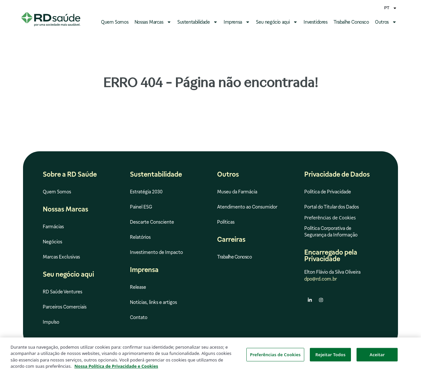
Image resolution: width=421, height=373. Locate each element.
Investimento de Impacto (156, 252)
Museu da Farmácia (237, 191)
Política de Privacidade (327, 191)
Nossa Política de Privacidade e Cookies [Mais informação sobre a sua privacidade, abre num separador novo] (116, 369)
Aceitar (377, 358)
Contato (138, 317)
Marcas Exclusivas (61, 257)
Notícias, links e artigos (153, 302)
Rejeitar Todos (330, 358)
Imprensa (237, 22)
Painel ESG (141, 207)
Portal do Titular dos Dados (331, 207)
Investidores (315, 22)
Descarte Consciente (152, 222)
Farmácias (53, 226)
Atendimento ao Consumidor (247, 207)
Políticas (226, 222)
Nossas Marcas (153, 22)
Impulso (51, 322)
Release (138, 287)
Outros (386, 22)
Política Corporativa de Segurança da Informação (331, 231)
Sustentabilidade (197, 22)
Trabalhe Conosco (351, 22)
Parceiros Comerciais (65, 307)
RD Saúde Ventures (62, 291)
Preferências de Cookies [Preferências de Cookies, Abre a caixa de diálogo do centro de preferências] (275, 358)
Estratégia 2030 (146, 191)
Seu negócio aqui (277, 22)
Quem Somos (114, 22)
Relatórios (140, 237)
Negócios (52, 241)
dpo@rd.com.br (320, 279)
